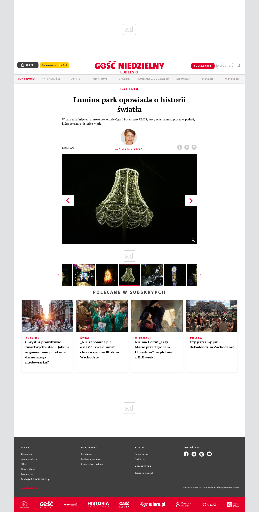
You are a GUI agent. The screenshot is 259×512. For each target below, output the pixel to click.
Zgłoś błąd (29, 487)
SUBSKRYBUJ (202, 66)
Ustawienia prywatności (92, 464)
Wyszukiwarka (238, 65)
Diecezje (208, 78)
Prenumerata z (54, 65)
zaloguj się (225, 66)
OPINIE (75, 78)
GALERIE (124, 78)
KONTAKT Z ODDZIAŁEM (153, 78)
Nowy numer (26, 78)
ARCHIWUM (100, 78)
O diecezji (232, 78)
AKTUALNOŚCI (51, 78)
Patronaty (183, 78)
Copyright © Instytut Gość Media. (198, 487)
